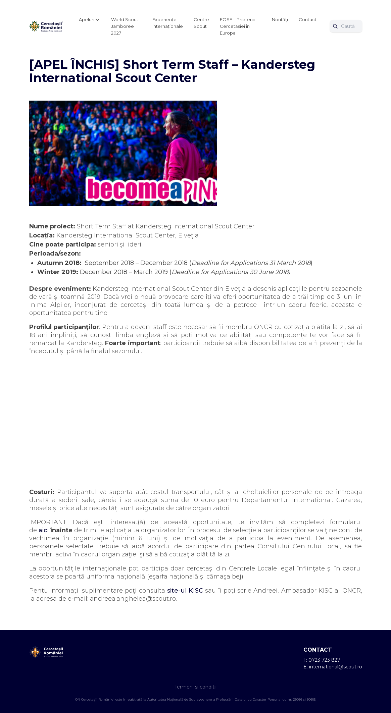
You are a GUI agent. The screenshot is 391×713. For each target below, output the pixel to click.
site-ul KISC (185, 590)
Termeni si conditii (195, 687)
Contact (307, 19)
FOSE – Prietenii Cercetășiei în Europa (237, 26)
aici (44, 530)
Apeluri (86, 19)
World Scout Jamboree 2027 (124, 26)
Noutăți (280, 19)
